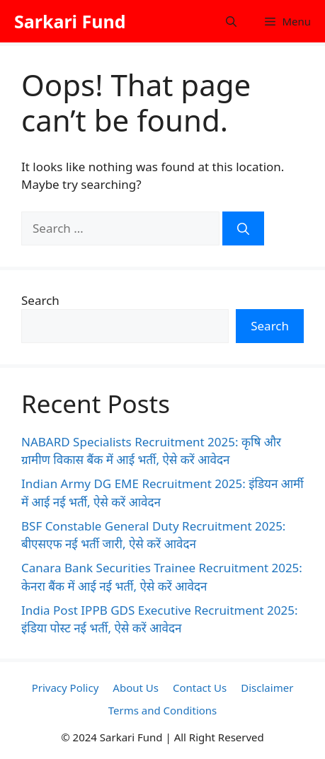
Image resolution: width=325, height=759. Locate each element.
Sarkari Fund (70, 21)
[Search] (243, 228)
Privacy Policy (65, 687)
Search (40, 300)
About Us (136, 687)
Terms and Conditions (162, 710)
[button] (231, 21)
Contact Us (200, 687)
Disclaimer (267, 687)
